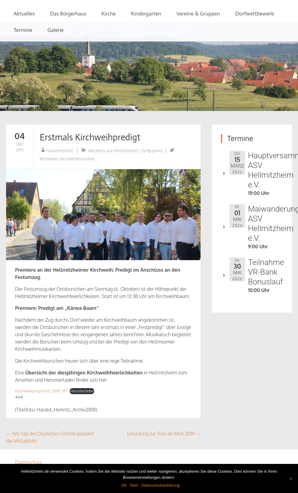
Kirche (108, 13)
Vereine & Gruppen (198, 13)
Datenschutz (28, 462)
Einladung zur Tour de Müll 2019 (164, 434)
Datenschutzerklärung (160, 485)
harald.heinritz (59, 150)
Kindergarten (146, 13)
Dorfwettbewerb (254, 13)
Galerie (55, 30)
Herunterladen (81, 390)
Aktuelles (24, 13)
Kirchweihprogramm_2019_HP (41, 390)
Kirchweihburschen (77, 158)
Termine (23, 30)
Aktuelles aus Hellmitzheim (113, 150)
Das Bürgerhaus (68, 13)
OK (124, 485)
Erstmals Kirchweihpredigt (90, 137)
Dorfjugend (151, 150)
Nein (134, 485)
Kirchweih (49, 158)
